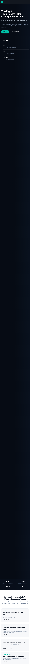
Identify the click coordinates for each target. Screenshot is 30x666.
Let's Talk (5, 31)
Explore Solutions (15, 31)
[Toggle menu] (28, 2)
